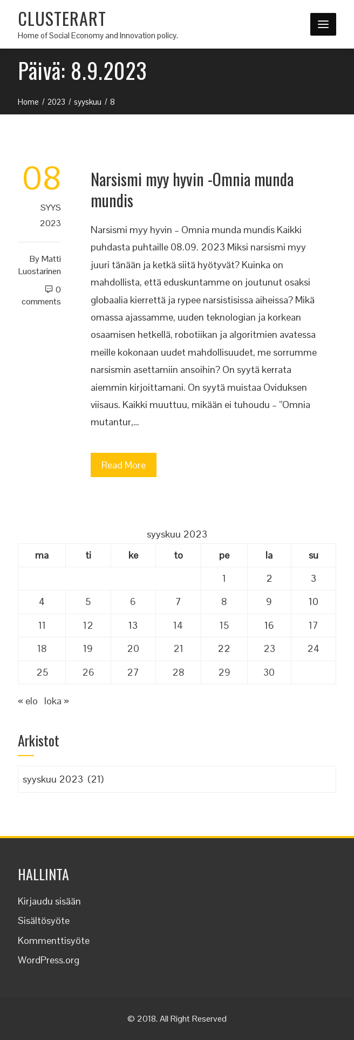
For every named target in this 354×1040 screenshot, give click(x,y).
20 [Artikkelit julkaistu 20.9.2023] (133, 648)
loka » (56, 701)
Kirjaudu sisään (49, 901)
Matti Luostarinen (39, 265)
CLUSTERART (62, 18)
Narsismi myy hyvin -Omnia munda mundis (192, 189)
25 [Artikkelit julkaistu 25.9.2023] (42, 672)
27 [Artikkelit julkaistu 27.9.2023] (133, 672)
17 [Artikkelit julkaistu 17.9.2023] (313, 625)
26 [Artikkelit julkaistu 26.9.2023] (88, 672)
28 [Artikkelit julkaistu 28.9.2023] (178, 672)
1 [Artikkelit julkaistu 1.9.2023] (224, 578)
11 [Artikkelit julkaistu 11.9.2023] (42, 625)
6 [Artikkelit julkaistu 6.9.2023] (133, 601)
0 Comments (41, 296)
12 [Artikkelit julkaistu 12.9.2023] (88, 625)
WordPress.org (48, 960)
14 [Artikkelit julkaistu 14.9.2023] (178, 625)
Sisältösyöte (44, 920)
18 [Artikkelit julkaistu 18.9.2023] (42, 648)
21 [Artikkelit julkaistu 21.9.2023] (178, 648)
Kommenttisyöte (54, 940)
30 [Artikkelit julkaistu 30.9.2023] (269, 672)
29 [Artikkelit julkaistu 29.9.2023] (224, 672)
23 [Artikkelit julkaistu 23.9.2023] (269, 648)
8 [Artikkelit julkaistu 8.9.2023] (224, 601)
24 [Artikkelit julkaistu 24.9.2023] (313, 648)
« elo (28, 701)
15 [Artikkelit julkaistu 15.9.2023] (224, 625)
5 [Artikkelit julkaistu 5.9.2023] (88, 601)
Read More (123, 465)
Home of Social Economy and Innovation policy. (98, 35)
